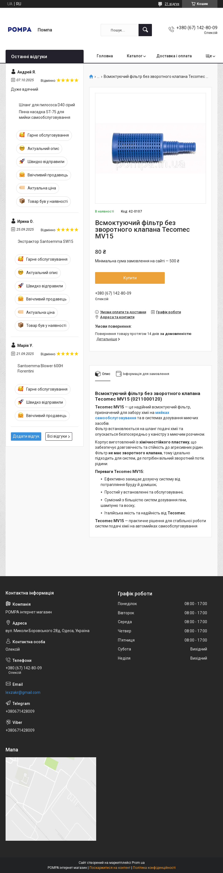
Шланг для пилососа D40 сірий (47, 105)
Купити (130, 278)
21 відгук (172, 4)
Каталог (134, 56)
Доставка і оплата (174, 56)
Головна (105, 56)
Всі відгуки (57, 436)
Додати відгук (26, 436)
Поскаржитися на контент (109, 868)
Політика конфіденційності (154, 868)
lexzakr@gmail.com (23, 692)
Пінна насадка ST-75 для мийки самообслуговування (44, 115)
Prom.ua (138, 863)
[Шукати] (145, 30)
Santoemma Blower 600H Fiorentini (40, 369)
